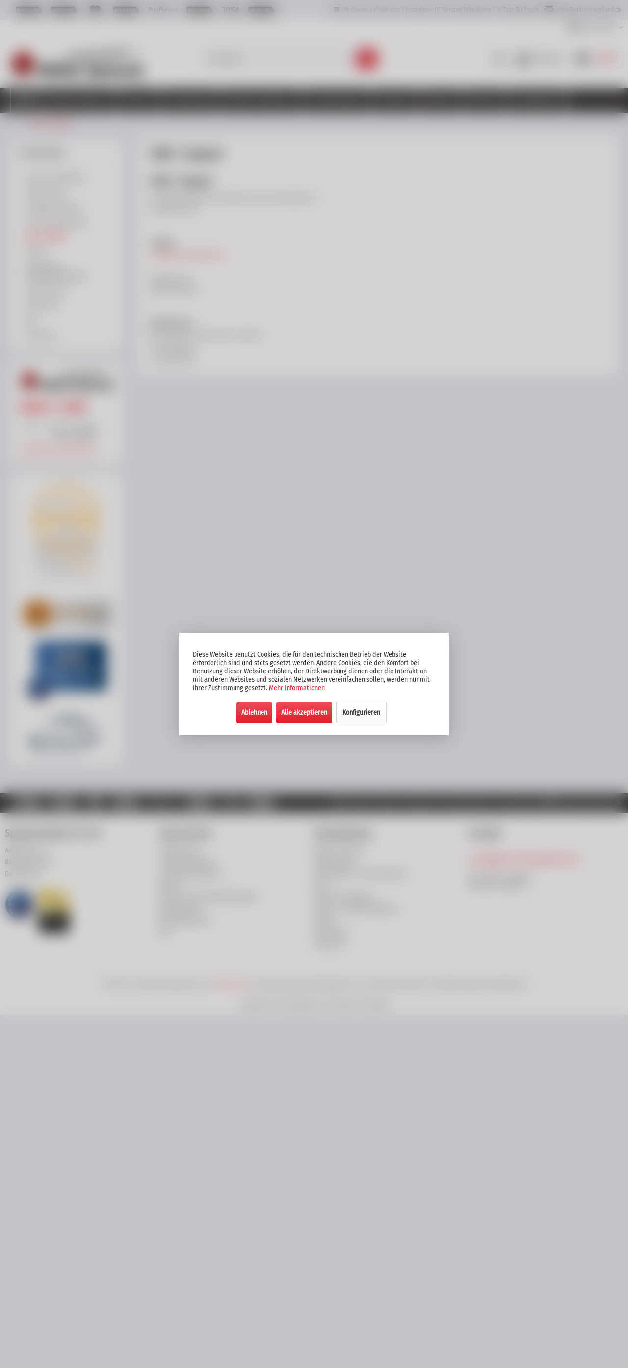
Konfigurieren (361, 712)
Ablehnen (254, 712)
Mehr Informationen (297, 688)
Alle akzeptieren (304, 712)
